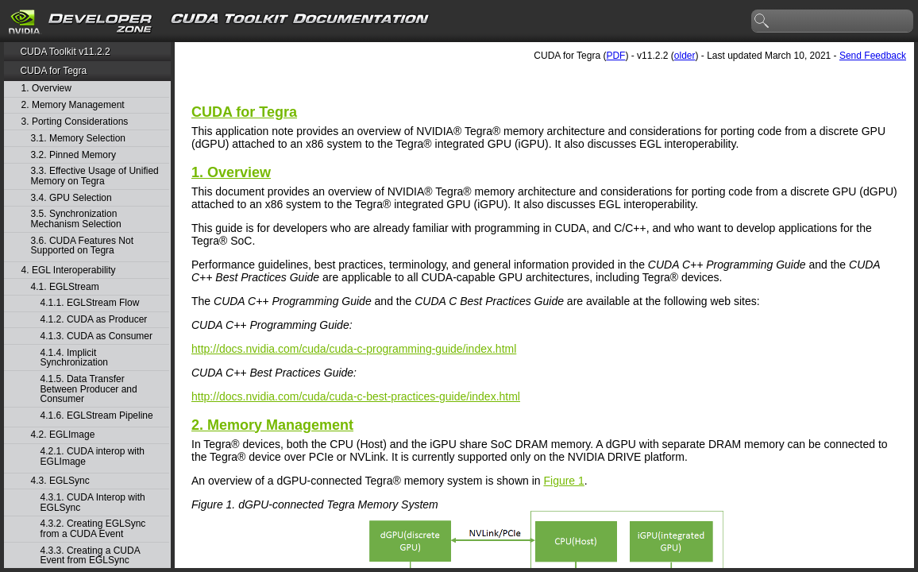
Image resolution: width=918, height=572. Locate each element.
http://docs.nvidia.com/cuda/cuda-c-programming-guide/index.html (353, 348)
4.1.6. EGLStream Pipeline (96, 416)
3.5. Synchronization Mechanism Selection (76, 219)
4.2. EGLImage (63, 435)
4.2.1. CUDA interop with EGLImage (92, 456)
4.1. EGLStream (65, 287)
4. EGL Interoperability (68, 270)
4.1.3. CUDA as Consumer (96, 336)
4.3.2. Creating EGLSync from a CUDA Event (93, 529)
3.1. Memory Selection (78, 138)
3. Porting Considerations (75, 122)
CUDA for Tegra (53, 70)
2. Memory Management (73, 105)
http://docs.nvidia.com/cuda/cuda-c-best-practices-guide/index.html (355, 396)
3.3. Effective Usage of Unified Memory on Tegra (95, 176)
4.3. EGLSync (60, 481)
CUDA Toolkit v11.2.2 (65, 51)
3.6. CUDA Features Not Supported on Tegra (82, 246)
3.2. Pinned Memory (73, 155)
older (685, 55)
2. (272, 425)
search (762, 21)
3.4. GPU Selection (71, 198)
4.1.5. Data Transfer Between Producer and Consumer (88, 389)
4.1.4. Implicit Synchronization (74, 358)
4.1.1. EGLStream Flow (90, 303)
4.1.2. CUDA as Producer (94, 320)
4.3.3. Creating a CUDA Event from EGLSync (90, 556)
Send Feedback (872, 55)
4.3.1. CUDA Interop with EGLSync (92, 502)
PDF (615, 55)
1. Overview (46, 88)
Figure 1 (563, 480)
